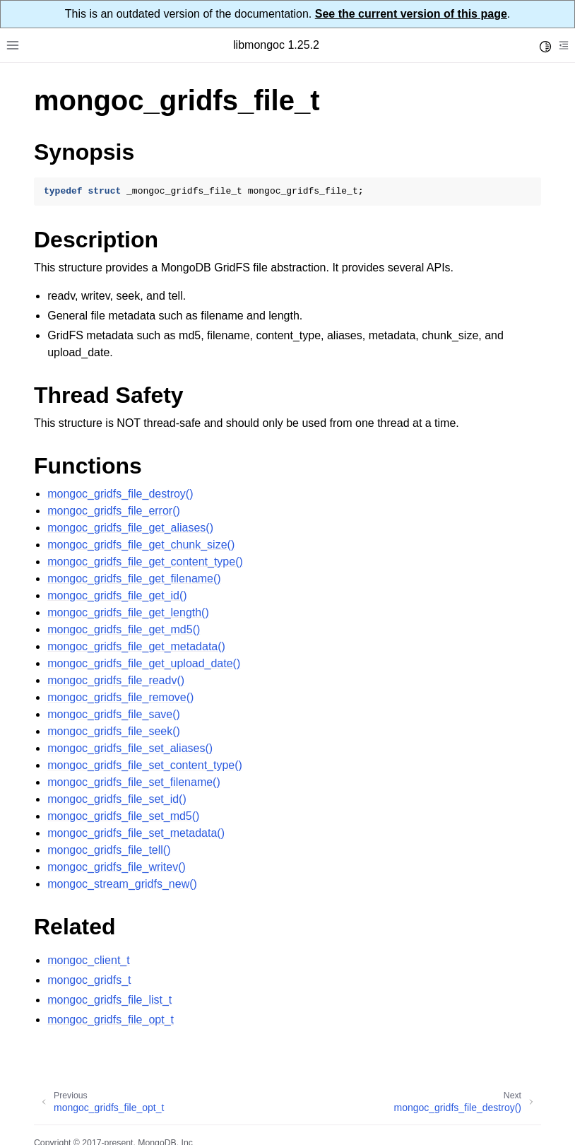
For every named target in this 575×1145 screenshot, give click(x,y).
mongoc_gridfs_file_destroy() (120, 494)
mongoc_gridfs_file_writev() (116, 867)
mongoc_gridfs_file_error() (113, 511)
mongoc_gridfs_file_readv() (115, 680)
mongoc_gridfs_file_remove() (120, 697)
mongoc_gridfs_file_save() (113, 714)
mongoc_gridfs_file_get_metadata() (136, 646)
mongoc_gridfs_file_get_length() (128, 612)
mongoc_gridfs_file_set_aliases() (130, 748)
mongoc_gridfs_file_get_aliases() (130, 528)
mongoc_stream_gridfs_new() (122, 884)
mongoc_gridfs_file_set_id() (116, 799)
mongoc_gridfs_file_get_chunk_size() (141, 545)
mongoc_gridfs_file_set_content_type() (144, 765)
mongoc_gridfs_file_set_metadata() (136, 833)
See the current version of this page (411, 14)
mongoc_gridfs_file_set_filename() (133, 782)
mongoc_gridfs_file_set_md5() (123, 816)
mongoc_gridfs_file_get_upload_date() (143, 663)
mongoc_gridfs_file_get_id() (116, 595)
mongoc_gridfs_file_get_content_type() (145, 562)
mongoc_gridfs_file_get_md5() (123, 629)
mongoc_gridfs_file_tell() (108, 850)
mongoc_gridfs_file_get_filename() (133, 578)
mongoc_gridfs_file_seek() (113, 731)
